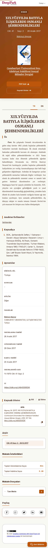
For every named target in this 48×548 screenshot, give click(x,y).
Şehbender (7, 222)
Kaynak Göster (24, 90)
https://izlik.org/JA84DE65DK (17, 387)
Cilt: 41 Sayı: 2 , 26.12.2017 (17, 443)
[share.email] (41, 512)
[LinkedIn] (33, 512)
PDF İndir (24, 84)
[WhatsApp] (15, 512)
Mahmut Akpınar (24, 36)
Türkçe (42, 3)
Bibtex (42, 400)
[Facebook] (7, 512)
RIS (31, 400)
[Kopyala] (42, 422)
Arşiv (5, 433)
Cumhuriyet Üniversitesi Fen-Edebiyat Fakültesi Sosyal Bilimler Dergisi (24, 71)
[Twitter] (24, 512)
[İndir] (41, 491)
